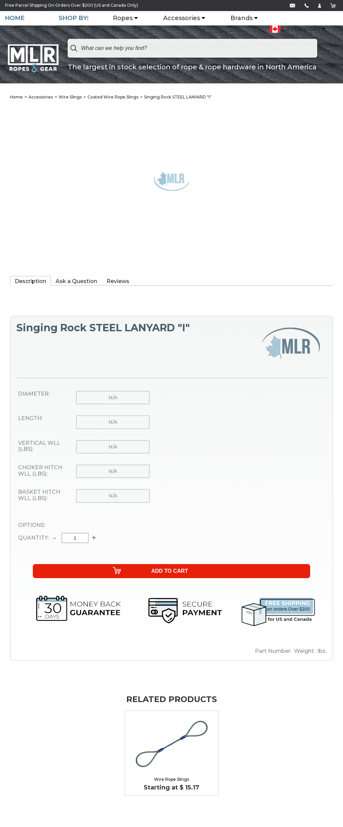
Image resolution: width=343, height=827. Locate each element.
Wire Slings (70, 96)
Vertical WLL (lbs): (39, 446)
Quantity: (33, 538)
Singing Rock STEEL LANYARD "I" (177, 96)
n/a (113, 398)
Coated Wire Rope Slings (112, 96)
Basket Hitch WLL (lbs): (39, 495)
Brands (243, 18)
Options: (31, 525)
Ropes (124, 18)
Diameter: (34, 394)
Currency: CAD (295, 29)
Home (15, 18)
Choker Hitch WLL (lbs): (40, 471)
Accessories (182, 18)
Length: (30, 419)
